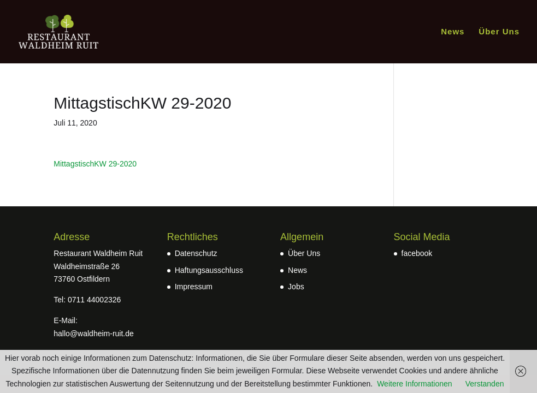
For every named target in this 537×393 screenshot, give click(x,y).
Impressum (194, 286)
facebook (417, 253)
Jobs (296, 286)
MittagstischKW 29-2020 (95, 163)
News (452, 32)
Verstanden (484, 383)
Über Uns (499, 32)
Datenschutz (196, 253)
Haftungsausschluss (209, 270)
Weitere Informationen (414, 383)
